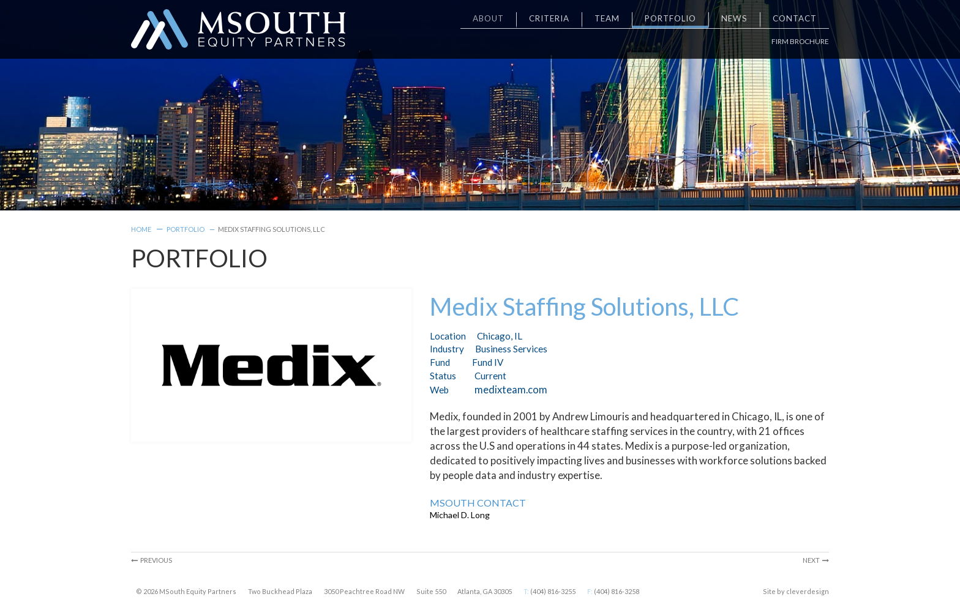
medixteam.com (510, 389)
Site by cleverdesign (796, 591)
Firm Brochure (800, 41)
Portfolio (185, 229)
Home (141, 229)
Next (816, 560)
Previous (151, 560)
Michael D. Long (460, 515)
